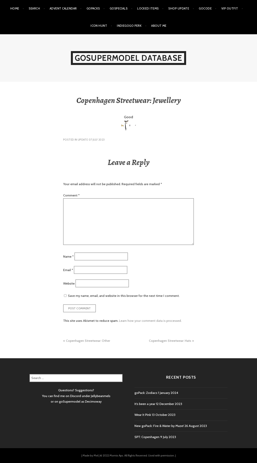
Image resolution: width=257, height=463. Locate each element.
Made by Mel (90, 455)
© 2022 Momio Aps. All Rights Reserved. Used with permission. (137, 455)
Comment (71, 195)
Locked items (148, 8)
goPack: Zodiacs (145, 393)
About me (159, 26)
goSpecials (119, 8)
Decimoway (93, 401)
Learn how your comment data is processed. (150, 321)
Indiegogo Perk (129, 26)
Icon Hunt (98, 26)
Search (34, 8)
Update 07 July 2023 (91, 139)
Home (14, 8)
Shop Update (178, 8)
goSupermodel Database (128, 58)
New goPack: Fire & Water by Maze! (159, 426)
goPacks (93, 8)
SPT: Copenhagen (146, 437)
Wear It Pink (142, 415)
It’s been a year (144, 404)
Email (68, 270)
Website (69, 283)
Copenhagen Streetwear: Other (88, 341)
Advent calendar (63, 8)
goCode (205, 8)
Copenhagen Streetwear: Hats (170, 341)
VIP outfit (229, 8)
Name (68, 256)
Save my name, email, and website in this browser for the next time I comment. (123, 296)
